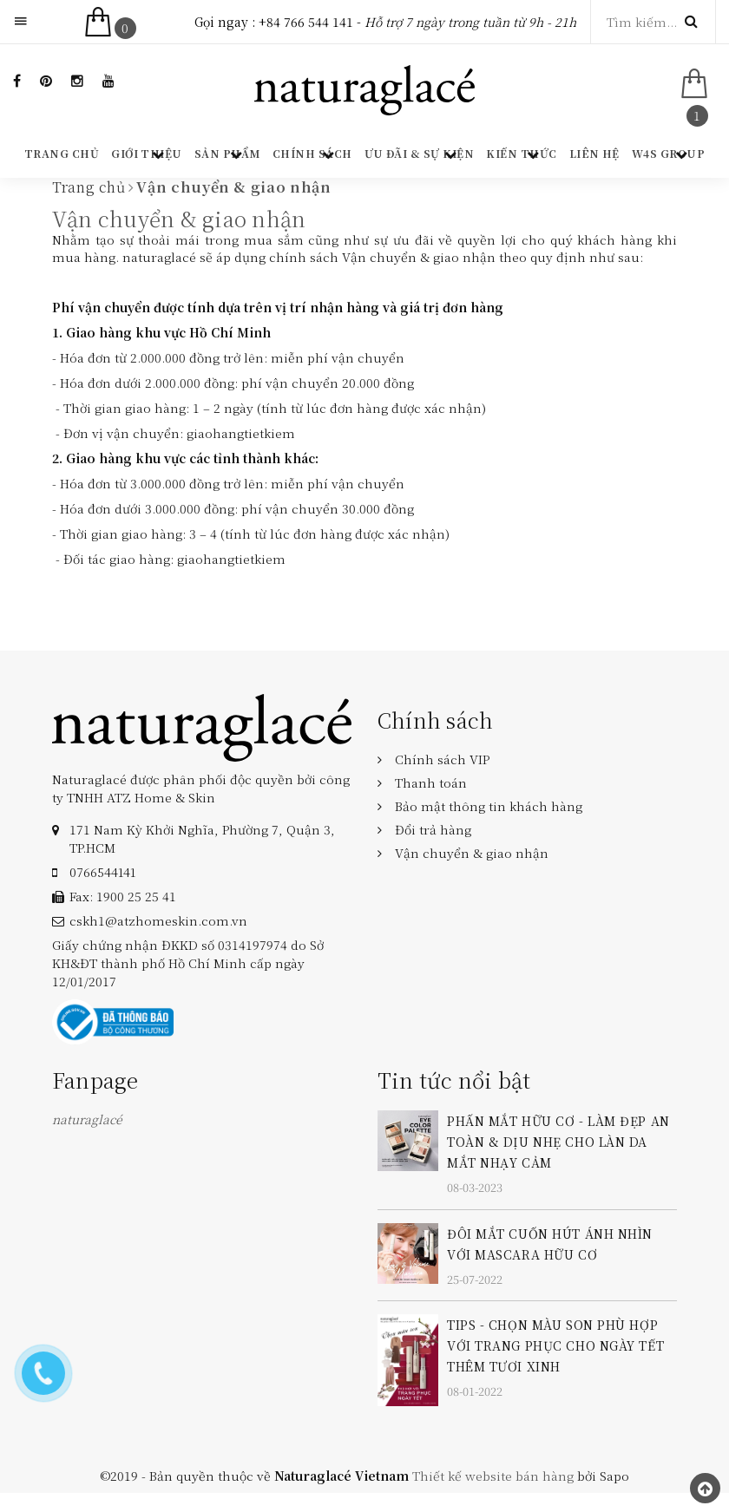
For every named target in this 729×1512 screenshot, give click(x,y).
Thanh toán (431, 782)
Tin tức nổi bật (454, 1079)
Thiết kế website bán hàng (493, 1475)
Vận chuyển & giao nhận (178, 218)
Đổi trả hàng (433, 829)
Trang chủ (61, 153)
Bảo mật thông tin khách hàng (488, 806)
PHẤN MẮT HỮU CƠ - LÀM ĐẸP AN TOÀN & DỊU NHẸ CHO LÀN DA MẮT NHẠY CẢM (558, 1141)
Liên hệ (594, 153)
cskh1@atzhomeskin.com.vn (158, 920)
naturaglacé (87, 1119)
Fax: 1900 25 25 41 (122, 896)
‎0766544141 (102, 871)
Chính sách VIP (442, 759)
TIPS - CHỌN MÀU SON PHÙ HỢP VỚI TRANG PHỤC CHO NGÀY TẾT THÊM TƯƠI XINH (555, 1345)
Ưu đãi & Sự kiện (419, 153)
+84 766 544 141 (306, 21)
